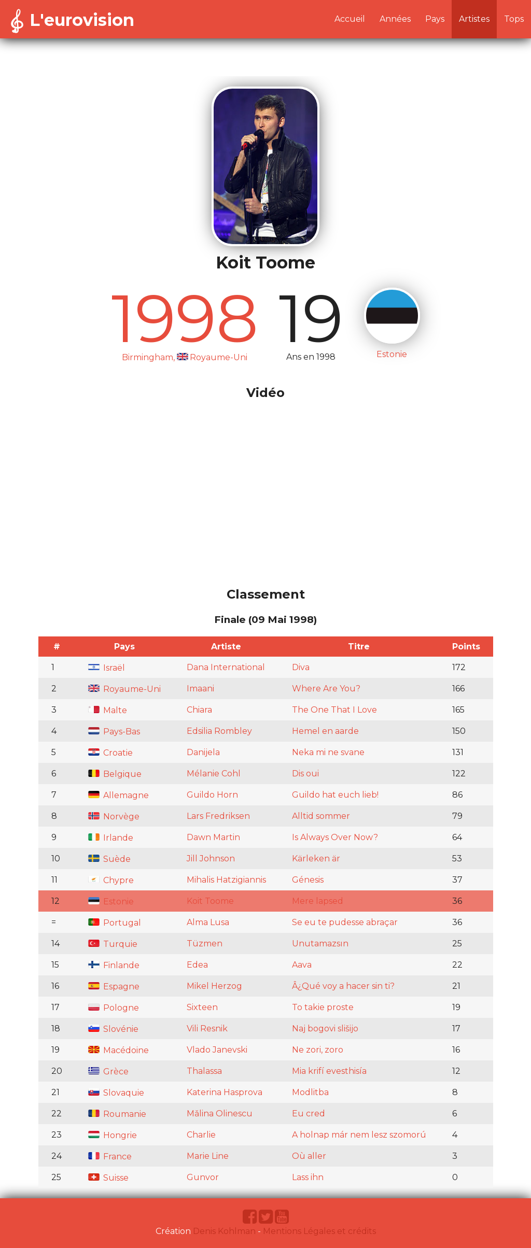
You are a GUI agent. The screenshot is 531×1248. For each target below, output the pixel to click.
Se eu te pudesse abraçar (345, 922)
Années (395, 19)
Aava (302, 965)
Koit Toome (210, 901)
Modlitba (310, 1092)
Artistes (474, 19)
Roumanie (117, 1114)
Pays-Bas (114, 731)
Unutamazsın (320, 943)
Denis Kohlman (224, 1231)
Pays (434, 19)
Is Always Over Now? (335, 837)
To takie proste (323, 1007)
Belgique (115, 774)
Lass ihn (308, 1177)
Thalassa (204, 1071)
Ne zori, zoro (317, 1050)
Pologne (113, 1008)
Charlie (201, 1135)
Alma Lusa (208, 922)
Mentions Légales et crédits (319, 1231)
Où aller (309, 1156)
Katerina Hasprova (224, 1092)
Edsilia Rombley (219, 731)
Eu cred (308, 1113)
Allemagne (118, 795)
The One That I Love (334, 710)
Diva (301, 667)
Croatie (110, 753)
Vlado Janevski (217, 1050)
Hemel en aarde (325, 731)
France (110, 1156)
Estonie (111, 901)
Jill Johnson (211, 858)
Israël (106, 668)
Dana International (226, 667)
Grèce (108, 1071)
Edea (197, 965)
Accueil (349, 19)
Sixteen (202, 1007)
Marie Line (208, 1156)
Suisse (108, 1178)
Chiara (199, 710)
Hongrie (112, 1135)
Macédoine (118, 1050)
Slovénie (113, 1029)
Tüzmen (204, 943)
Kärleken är (316, 858)
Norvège (113, 816)
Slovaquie (116, 1093)
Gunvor (203, 1177)
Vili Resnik (207, 1028)
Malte (107, 710)
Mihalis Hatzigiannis (226, 880)
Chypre (111, 880)
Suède (109, 859)
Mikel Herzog (214, 986)
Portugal (114, 923)
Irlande (110, 838)
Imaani (200, 688)
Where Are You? (326, 688)
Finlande (113, 965)
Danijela (203, 752)
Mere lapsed (317, 901)
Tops (514, 19)
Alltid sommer (321, 816)
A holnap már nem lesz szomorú (359, 1135)
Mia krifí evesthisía (329, 1071)
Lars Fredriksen (218, 816)
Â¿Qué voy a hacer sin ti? (343, 986)
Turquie (112, 944)
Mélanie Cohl (214, 773)
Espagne (113, 986)
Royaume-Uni (124, 689)
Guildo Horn (212, 795)
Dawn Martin (213, 837)
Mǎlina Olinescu (220, 1113)
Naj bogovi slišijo (325, 1028)
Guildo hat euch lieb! (335, 795)
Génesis (308, 880)
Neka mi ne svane (328, 752)
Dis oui (305, 773)
